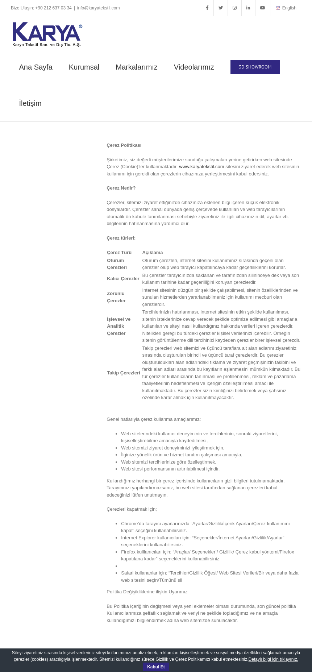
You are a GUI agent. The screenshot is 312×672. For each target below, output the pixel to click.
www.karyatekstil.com (201, 166)
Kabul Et (156, 666)
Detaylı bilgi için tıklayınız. (273, 659)
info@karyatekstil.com (98, 8)
